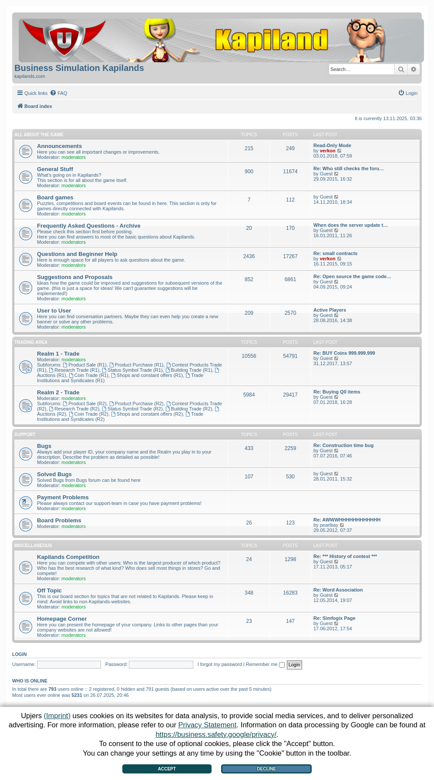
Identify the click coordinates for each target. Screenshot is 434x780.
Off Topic (49, 590)
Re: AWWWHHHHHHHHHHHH (346, 519)
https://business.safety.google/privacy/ (215, 734)
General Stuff (55, 169)
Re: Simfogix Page (334, 618)
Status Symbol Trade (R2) (132, 408)
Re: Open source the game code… (352, 276)
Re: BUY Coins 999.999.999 (344, 353)
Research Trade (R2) (74, 408)
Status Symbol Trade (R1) (132, 370)
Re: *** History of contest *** (345, 556)
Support (24, 434)
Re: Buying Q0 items (336, 391)
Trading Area (30, 342)
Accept (167, 769)
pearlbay (329, 525)
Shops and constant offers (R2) (147, 414)
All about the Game (39, 134)
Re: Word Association (338, 589)
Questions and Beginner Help (77, 254)
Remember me (265, 664)
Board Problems (59, 520)
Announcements (59, 146)
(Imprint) (57, 715)
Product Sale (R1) (84, 364)
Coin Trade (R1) (88, 375)
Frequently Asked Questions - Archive (89, 225)
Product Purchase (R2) (136, 403)
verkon (328, 150)
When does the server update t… (350, 225)
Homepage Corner (62, 618)
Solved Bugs (54, 474)
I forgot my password (220, 664)
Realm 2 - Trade (58, 392)
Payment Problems (63, 497)
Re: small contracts (335, 253)
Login (19, 654)
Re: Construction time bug (343, 445)
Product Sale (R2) (84, 403)
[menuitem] (58, 93)
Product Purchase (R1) (136, 364)
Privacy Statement (207, 725)
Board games (55, 197)
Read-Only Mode (332, 145)
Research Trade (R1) (74, 370)
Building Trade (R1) (188, 370)
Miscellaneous (33, 545)
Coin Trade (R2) (88, 414)
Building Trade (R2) (188, 408)
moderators (73, 157)
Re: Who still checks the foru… (348, 168)
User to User (54, 310)
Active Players (329, 310)
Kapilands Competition (68, 557)
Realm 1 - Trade (58, 353)
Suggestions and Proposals (75, 277)
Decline (266, 769)
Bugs (44, 446)
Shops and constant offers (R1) (147, 375)
